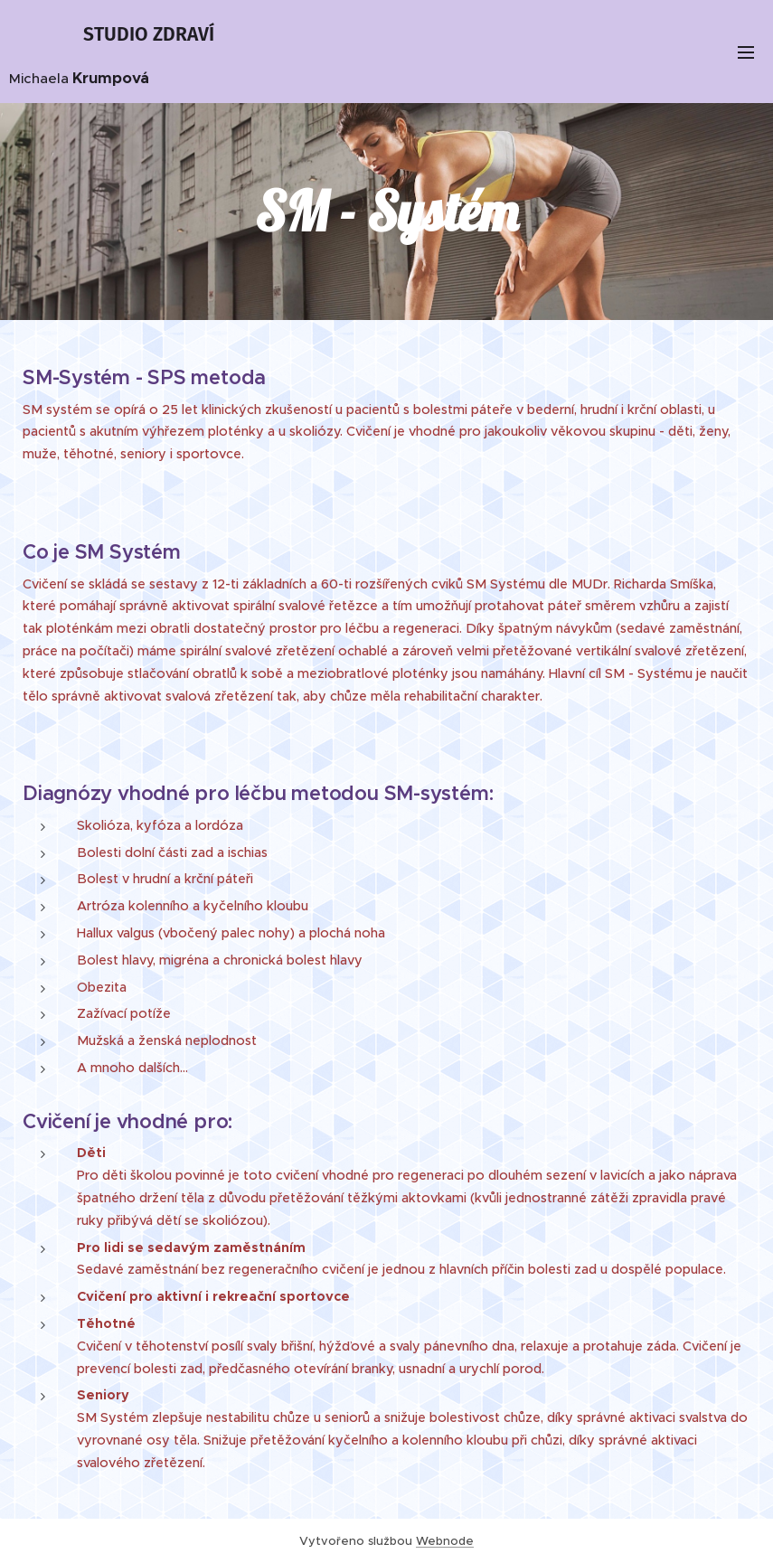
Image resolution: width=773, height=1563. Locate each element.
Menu (746, 52)
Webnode (445, 1541)
